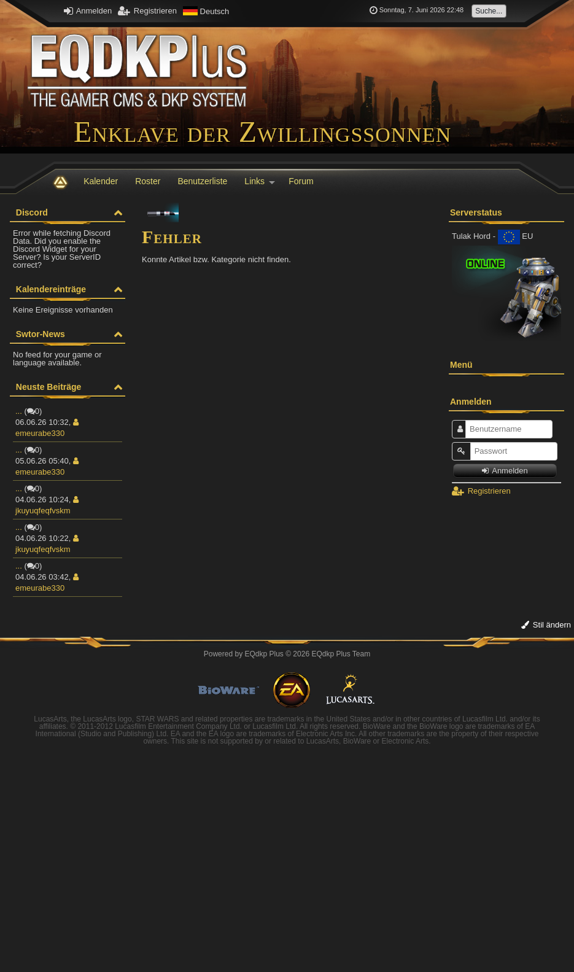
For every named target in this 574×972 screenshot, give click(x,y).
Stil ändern (546, 624)
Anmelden (88, 10)
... (18, 411)
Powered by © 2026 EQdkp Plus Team (287, 654)
